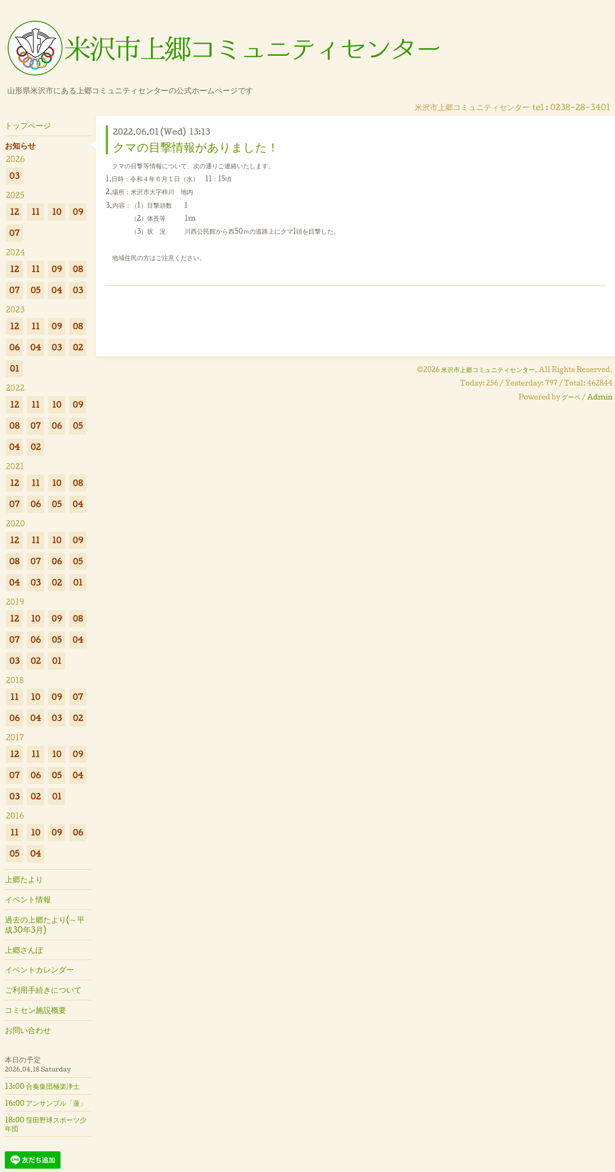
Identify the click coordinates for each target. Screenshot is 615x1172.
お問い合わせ (28, 1030)
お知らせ (20, 145)
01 (14, 368)
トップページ (28, 125)
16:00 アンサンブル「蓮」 (45, 1102)
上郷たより (24, 879)
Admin (600, 397)
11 (35, 212)
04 (56, 290)
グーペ (571, 397)
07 (14, 233)
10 (57, 212)
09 (78, 212)
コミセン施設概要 (35, 1010)
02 (78, 347)
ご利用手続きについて (43, 990)
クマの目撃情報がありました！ (196, 146)
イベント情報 (28, 899)
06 (14, 347)
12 (14, 212)
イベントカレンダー (39, 969)
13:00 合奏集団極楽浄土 (42, 1086)
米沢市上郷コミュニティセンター (488, 369)
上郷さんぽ (24, 950)
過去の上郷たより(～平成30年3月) (45, 924)
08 (78, 269)
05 (36, 290)
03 (14, 176)
